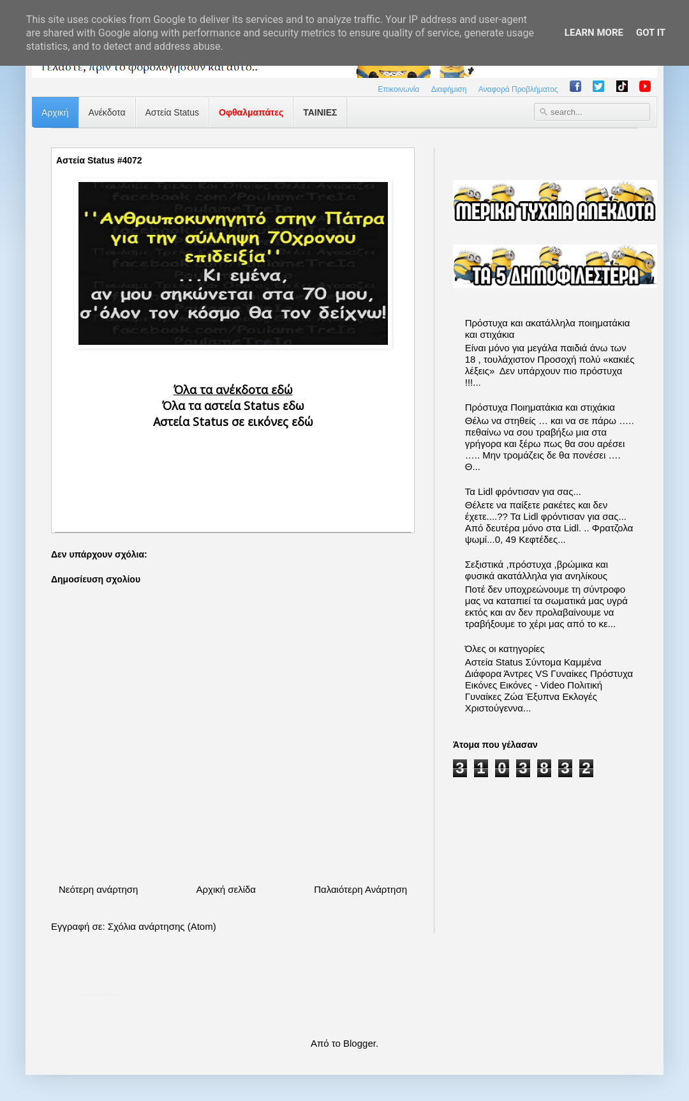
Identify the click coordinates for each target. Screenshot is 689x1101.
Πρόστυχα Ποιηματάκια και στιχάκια (540, 407)
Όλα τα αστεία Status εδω (233, 405)
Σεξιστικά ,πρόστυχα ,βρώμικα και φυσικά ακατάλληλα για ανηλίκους (536, 570)
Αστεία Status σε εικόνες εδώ (233, 421)
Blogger (359, 1043)
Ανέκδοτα (107, 112)
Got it (650, 32)
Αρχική (55, 112)
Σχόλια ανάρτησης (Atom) (162, 926)
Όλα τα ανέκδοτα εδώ (233, 389)
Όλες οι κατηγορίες (505, 648)
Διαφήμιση (449, 89)
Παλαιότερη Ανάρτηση (360, 889)
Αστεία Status (172, 112)
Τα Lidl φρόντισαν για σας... (523, 491)
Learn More (594, 32)
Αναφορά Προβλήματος (518, 89)
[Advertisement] (233, 470)
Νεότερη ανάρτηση (98, 889)
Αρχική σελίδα (226, 889)
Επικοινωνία (398, 89)
